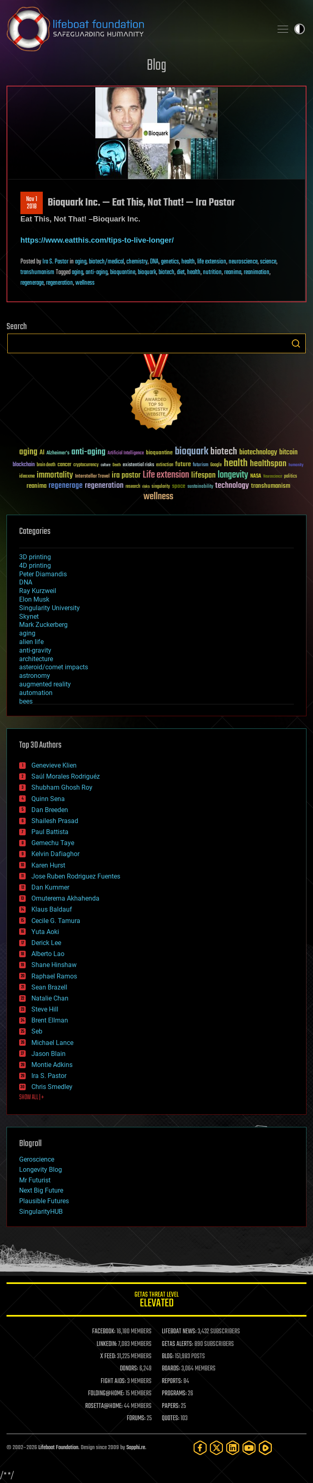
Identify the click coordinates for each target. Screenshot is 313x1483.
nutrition (212, 272)
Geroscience (36, 1159)
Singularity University (49, 608)
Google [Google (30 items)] (216, 465)
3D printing (35, 557)
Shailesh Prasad (54, 821)
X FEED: (108, 1356)
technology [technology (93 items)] (232, 486)
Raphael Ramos (54, 976)
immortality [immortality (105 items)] (55, 475)
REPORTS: (172, 1381)
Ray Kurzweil (37, 591)
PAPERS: (171, 1406)
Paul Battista (49, 832)
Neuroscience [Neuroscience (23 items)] (272, 477)
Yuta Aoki (45, 932)
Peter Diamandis (43, 574)
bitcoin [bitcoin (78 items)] (288, 452)
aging (80, 262)
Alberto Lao (47, 954)
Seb (36, 1031)
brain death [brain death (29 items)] (46, 465)
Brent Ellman (49, 1020)
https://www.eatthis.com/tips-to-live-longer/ (97, 240)
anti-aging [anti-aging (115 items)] (88, 452)
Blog (156, 65)
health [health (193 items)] (236, 463)
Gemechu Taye (52, 843)
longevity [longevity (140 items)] (233, 475)
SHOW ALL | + (31, 1097)
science (268, 262)
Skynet (29, 616)
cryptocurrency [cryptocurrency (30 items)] (86, 465)
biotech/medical (106, 262)
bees (26, 701)
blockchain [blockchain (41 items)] (24, 465)
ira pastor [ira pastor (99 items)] (126, 475)
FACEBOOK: (103, 1331)
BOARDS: (171, 1368)
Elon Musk (34, 599)
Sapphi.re (135, 1447)
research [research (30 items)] (133, 486)
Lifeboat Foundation (58, 1447)
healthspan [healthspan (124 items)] (268, 464)
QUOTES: (170, 1418)
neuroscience (243, 262)
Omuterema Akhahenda (65, 898)
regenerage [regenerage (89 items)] (65, 485)
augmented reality (45, 684)
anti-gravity (35, 650)
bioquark (147, 272)
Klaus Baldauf (51, 909)
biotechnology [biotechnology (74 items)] (258, 452)
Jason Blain (48, 1054)
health (188, 262)
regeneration (59, 283)
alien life (31, 642)
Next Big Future (41, 1190)
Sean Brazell (49, 987)
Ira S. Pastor (55, 262)
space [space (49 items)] (178, 486)
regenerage (32, 283)
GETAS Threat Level (156, 1301)
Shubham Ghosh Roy (62, 787)
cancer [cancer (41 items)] (64, 465)
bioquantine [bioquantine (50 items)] (159, 452)
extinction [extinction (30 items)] (164, 465)
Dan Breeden (49, 810)
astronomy (34, 676)
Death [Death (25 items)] (116, 465)
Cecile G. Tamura (55, 921)
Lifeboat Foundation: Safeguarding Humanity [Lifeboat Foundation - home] (136, 29)
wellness (85, 283)
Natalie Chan (49, 998)
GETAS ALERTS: (177, 1344)
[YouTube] (249, 1448)
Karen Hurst (48, 865)
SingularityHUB (41, 1211)
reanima (232, 272)
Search (296, 343)
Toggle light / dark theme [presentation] (299, 29)
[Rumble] (265, 1448)
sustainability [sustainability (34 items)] (200, 487)
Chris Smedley (52, 1087)
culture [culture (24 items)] (105, 465)
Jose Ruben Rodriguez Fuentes (75, 876)
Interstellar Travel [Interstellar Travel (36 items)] (92, 477)
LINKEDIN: (107, 1344)
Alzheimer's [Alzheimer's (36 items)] (57, 453)
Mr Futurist (35, 1180)
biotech (166, 272)
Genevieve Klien (54, 765)
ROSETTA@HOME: (104, 1406)
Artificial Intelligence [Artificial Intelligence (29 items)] (126, 453)
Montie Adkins (52, 1065)
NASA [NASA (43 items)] (255, 476)
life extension (211, 262)
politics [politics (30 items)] (290, 476)
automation (36, 693)
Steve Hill (44, 1009)
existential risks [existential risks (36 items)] (138, 465)
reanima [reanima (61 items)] (36, 486)
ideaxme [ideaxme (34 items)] (27, 477)
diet (181, 272)
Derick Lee (46, 943)
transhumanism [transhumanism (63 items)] (270, 486)
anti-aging (97, 272)
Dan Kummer (50, 887)
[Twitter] (216, 1448)
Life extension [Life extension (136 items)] (166, 475)
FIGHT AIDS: (113, 1381)
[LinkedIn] (232, 1448)
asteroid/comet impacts (53, 667)
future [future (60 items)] (183, 464)
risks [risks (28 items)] (146, 486)
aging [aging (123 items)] (28, 452)
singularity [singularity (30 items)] (161, 486)
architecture (36, 659)
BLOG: (168, 1356)
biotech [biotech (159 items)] (223, 451)
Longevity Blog (40, 1169)
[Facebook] (200, 1448)
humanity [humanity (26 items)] (296, 465)
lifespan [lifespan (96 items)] (203, 475)
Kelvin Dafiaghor (55, 854)
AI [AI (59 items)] (42, 453)
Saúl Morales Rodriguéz (65, 776)
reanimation (256, 272)
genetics (170, 262)
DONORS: (129, 1368)
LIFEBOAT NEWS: (179, 1331)
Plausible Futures (44, 1201)
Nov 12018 (31, 203)
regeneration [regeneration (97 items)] (104, 485)
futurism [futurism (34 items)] (200, 465)
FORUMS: (136, 1418)
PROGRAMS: (174, 1393)
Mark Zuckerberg (43, 625)
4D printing (35, 565)
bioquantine (122, 272)
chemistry (137, 262)
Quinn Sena (48, 799)
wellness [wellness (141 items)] (158, 496)
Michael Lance (52, 1043)
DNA (154, 262)
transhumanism (37, 272)
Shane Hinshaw (54, 965)
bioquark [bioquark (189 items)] (191, 452)
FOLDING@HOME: (106, 1393)
